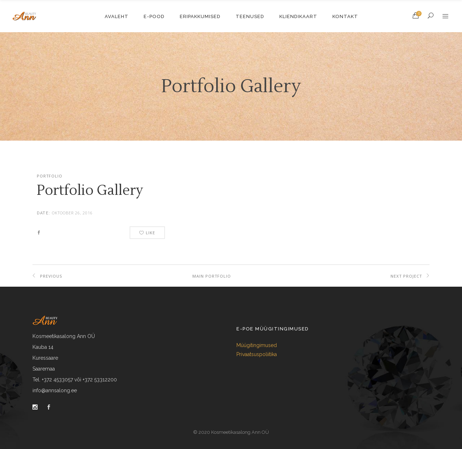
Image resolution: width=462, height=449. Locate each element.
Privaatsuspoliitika (256, 354)
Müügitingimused (256, 345)
